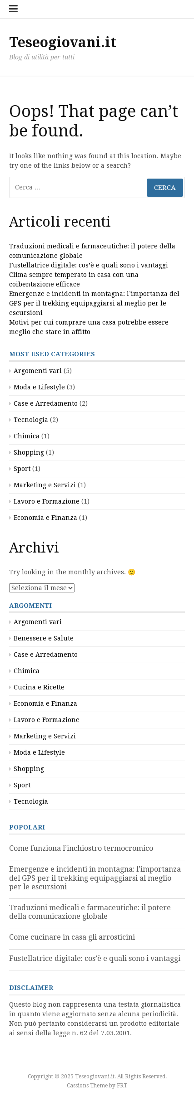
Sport (22, 468)
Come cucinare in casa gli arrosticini (72, 937)
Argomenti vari (38, 370)
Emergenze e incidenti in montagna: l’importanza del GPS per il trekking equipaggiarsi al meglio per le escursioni (94, 303)
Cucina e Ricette (39, 687)
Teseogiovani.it (62, 42)
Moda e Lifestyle (39, 387)
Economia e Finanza (45, 517)
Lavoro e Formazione (47, 501)
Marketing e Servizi (45, 485)
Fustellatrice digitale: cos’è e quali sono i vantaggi (88, 265)
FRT (122, 1085)
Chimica (27, 436)
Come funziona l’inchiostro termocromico (81, 848)
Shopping (29, 452)
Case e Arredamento (46, 403)
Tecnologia (31, 419)
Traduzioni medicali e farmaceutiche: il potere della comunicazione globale (90, 912)
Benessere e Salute (44, 638)
